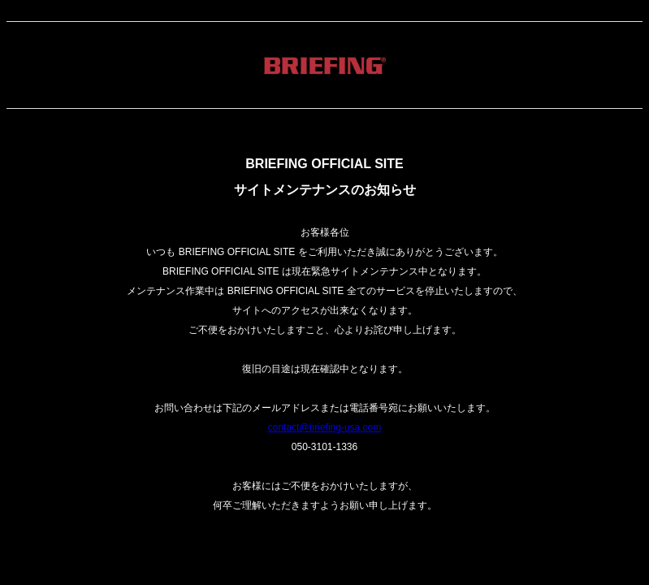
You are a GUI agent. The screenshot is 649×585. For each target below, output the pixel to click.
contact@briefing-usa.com (325, 427)
